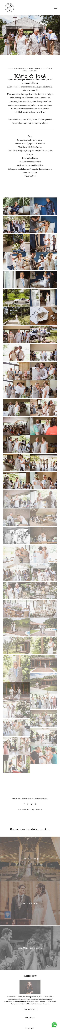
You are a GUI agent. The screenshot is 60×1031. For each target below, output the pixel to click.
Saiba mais (30, 1009)
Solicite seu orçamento (30, 810)
